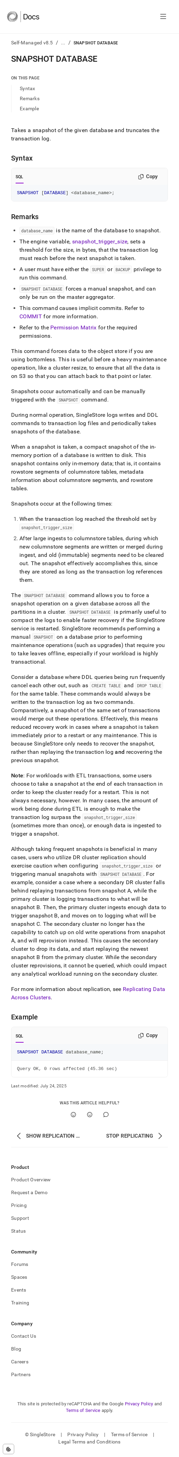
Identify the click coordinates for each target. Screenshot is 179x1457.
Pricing (19, 1208)
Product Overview (31, 1183)
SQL (20, 176)
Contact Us (23, 1339)
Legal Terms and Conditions (89, 1445)
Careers (19, 1365)
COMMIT (30, 317)
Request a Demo (29, 1195)
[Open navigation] (163, 16)
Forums (19, 1267)
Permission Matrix (73, 328)
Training (20, 1306)
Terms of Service (83, 1413)
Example (29, 108)
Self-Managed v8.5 (32, 42)
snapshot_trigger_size (100, 242)
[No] (90, 1117)
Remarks (30, 98)
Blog (16, 1352)
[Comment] (106, 1117)
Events (18, 1293)
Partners (21, 1377)
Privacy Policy (139, 1406)
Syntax (27, 88)
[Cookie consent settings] (8, 1449)
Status (18, 1234)
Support (20, 1221)
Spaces (19, 1280)
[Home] (23, 16)
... (63, 42)
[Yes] (73, 1117)
